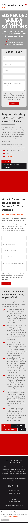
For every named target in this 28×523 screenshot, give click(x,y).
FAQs (21, 215)
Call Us (6, 161)
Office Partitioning (14, 490)
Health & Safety (9, 429)
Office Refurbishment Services (11, 166)
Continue (5, 520)
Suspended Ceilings (14, 494)
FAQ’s (22, 429)
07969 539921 (14, 501)
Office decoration (14, 492)
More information (13, 516)
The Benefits (5, 215)
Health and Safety (14, 215)
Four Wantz (10, 156)
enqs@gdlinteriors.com (16, 505)
